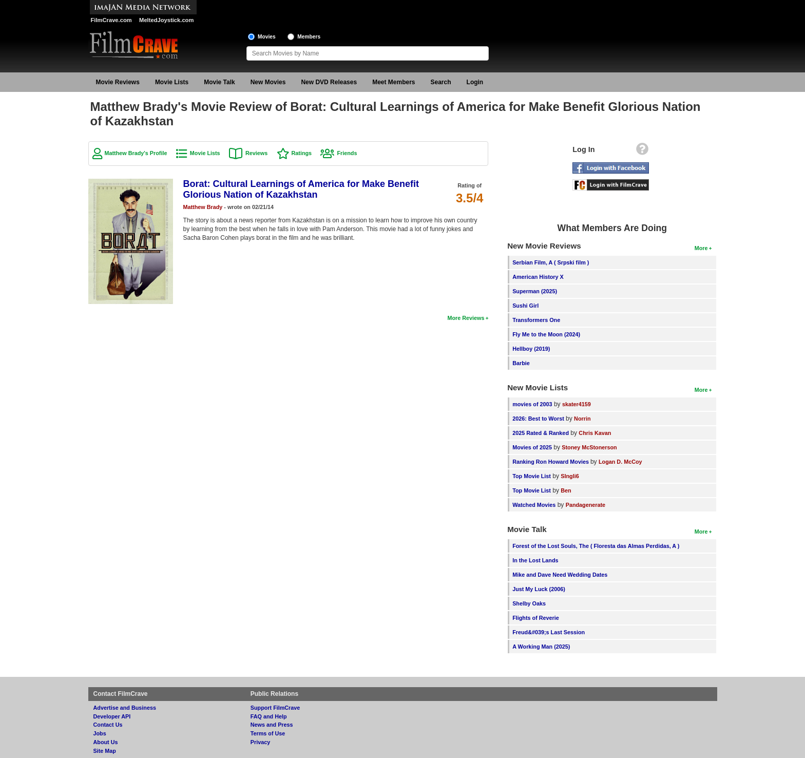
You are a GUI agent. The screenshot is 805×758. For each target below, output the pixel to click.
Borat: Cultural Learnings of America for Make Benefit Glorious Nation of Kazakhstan (301, 189)
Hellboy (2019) (531, 349)
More (701, 248)
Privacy (260, 742)
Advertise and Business (124, 708)
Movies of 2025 (532, 447)
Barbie (521, 363)
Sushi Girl (525, 305)
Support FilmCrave (275, 708)
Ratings (302, 153)
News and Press (272, 725)
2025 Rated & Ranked (540, 433)
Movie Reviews (118, 82)
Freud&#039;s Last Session (548, 632)
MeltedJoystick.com (166, 20)
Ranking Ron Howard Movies (551, 462)
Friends (347, 153)
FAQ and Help (269, 716)
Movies (267, 37)
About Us (105, 742)
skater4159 (576, 404)
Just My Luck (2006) (538, 589)
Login (475, 82)
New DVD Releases (329, 82)
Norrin (582, 418)
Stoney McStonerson (589, 447)
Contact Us (108, 725)
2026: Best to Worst (538, 418)
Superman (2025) (534, 291)
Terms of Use (268, 733)
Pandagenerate (585, 505)
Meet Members (393, 82)
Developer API (112, 716)
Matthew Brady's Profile (136, 153)
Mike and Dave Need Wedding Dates (559, 575)
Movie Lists (171, 82)
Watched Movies (533, 505)
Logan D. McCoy (620, 462)
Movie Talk (219, 82)
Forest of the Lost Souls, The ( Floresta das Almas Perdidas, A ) (595, 546)
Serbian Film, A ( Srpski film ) (550, 262)
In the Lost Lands (535, 560)
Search (441, 82)
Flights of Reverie (535, 618)
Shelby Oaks (529, 603)
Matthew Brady (203, 207)
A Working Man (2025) (541, 646)
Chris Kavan (595, 433)
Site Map (104, 751)
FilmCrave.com (111, 20)
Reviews (256, 153)
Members (308, 37)
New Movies (268, 82)
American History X (538, 277)
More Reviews (465, 318)
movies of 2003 (532, 404)
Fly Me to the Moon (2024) (546, 334)
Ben (566, 490)
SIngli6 (570, 476)
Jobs (99, 733)
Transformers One (536, 320)
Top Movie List (531, 476)
